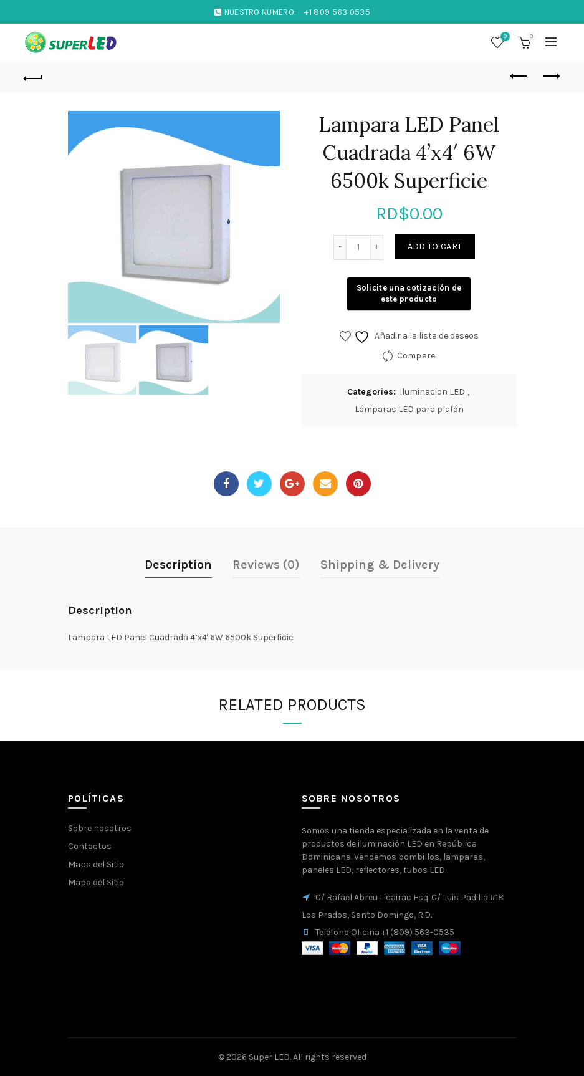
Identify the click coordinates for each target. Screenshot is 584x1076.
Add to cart (435, 246)
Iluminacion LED (432, 392)
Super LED (269, 1057)
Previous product (519, 76)
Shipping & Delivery (379, 564)
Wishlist (503, 37)
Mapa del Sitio (96, 864)
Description (178, 564)
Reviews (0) (266, 564)
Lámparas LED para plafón (409, 409)
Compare (416, 355)
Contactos (90, 846)
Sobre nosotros (100, 828)
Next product (550, 76)
